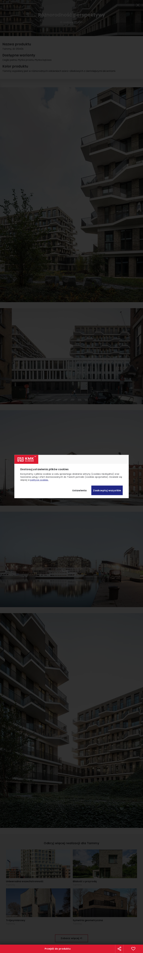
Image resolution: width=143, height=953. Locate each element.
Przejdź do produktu (58, 948)
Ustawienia (79, 490)
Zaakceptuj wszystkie (107, 490)
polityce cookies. (39, 479)
